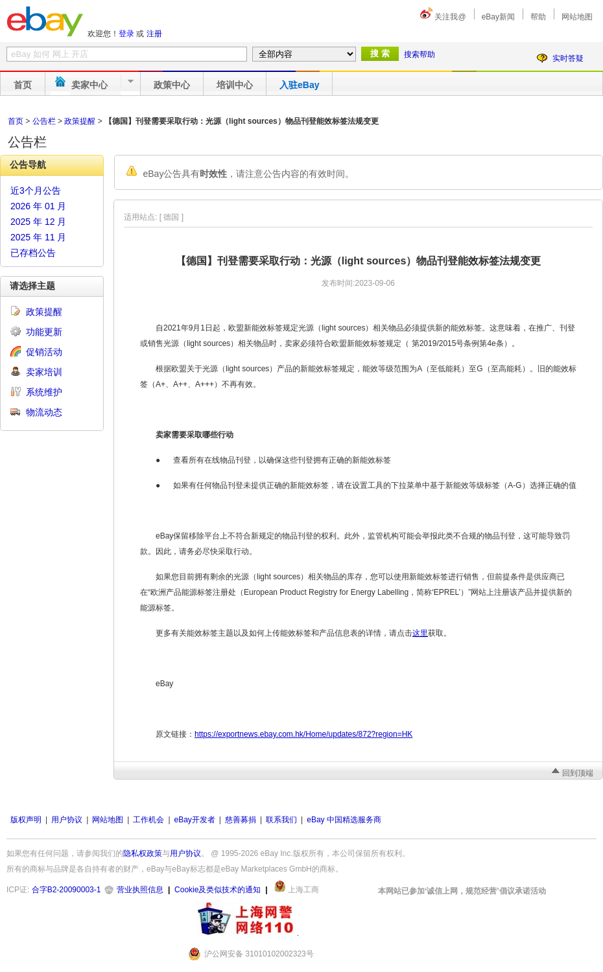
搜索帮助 (419, 54)
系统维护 (44, 392)
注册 (154, 33)
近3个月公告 (35, 190)
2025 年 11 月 (38, 237)
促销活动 (44, 352)
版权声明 (25, 819)
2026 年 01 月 (38, 206)
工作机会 (148, 819)
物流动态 (44, 412)
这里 (420, 633)
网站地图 (577, 16)
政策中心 (172, 85)
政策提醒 (79, 121)
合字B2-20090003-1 (66, 889)
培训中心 (235, 85)
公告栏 (44, 121)
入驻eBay (299, 85)
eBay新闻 (498, 16)
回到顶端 (577, 773)
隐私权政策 (142, 853)
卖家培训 (44, 372)
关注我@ (450, 16)
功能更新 (44, 332)
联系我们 (281, 819)
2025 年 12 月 (38, 221)
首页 (23, 85)
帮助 (538, 16)
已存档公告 (33, 253)
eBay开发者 (194, 819)
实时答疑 (568, 58)
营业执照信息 (140, 889)
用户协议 (66, 819)
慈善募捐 (240, 819)
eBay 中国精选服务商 (344, 819)
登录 (126, 33)
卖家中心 (89, 85)
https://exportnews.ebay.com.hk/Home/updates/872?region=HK (303, 734)
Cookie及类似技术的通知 (217, 889)
